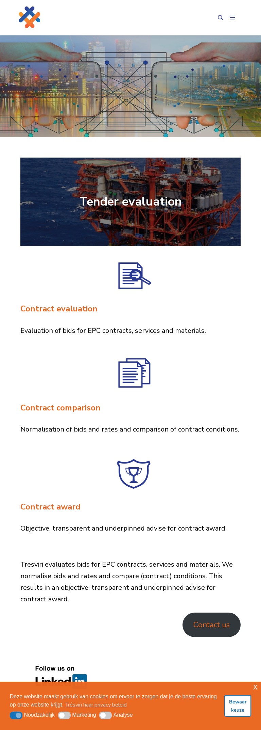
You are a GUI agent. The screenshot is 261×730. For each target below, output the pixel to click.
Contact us (211, 624)
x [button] (255, 686)
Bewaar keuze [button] (238, 705)
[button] (16, 715)
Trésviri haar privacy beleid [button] (96, 705)
